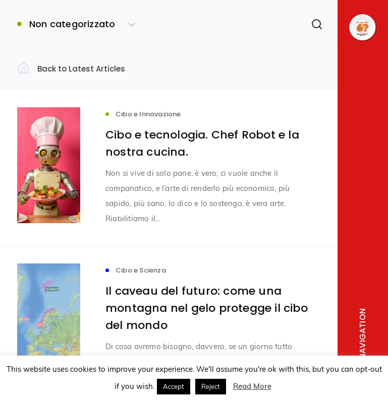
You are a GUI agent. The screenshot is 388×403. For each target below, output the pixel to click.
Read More (252, 386)
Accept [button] (173, 386)
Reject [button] (210, 386)
